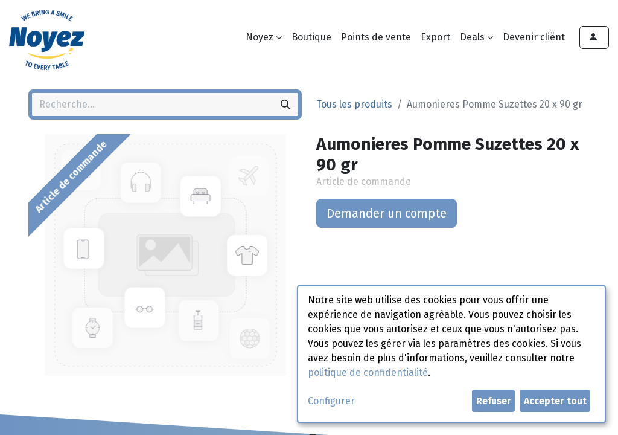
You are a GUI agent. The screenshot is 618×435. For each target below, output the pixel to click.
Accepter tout (555, 401)
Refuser (493, 401)
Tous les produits (354, 104)
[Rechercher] (285, 104)
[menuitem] (311, 37)
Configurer (331, 401)
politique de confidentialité (368, 372)
